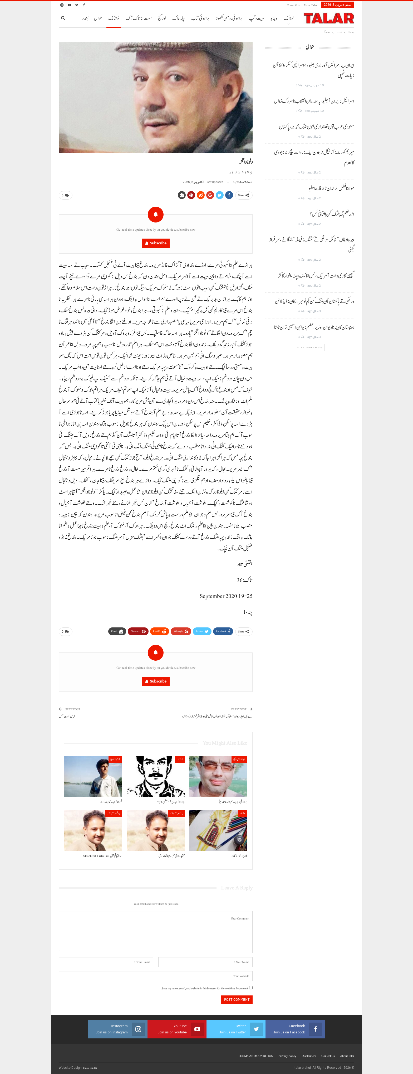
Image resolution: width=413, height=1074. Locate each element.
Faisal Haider (90, 1065)
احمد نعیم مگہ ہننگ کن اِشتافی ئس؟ (331, 214)
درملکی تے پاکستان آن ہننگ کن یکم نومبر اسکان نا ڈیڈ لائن (314, 301)
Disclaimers (309, 1053)
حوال (98, 18)
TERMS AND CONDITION (255, 1053)
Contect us (293, 5)
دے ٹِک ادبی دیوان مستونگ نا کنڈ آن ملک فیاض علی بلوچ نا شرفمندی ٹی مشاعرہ (217, 714)
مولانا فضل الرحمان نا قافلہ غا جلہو (331, 188)
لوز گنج (162, 18)
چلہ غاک (178, 18)
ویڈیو (273, 18)
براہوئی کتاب (200, 18)
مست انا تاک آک (139, 18)
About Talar (310, 5)
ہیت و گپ (256, 18)
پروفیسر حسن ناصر (176, 811)
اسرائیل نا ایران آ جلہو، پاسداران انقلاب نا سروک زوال (314, 101)
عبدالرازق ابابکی (239, 757)
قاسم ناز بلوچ (115, 757)
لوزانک (288, 18)
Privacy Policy (287, 1053)
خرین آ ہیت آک (67, 714)
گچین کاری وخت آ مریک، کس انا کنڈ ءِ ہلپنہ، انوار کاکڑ (316, 276)
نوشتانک (113, 18)
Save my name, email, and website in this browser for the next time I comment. (204, 986)
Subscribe (158, 242)
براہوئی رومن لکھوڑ (229, 18)
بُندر (85, 18)
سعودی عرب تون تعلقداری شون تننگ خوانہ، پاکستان (316, 127)
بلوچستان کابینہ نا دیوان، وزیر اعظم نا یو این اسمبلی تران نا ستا (314, 327)
